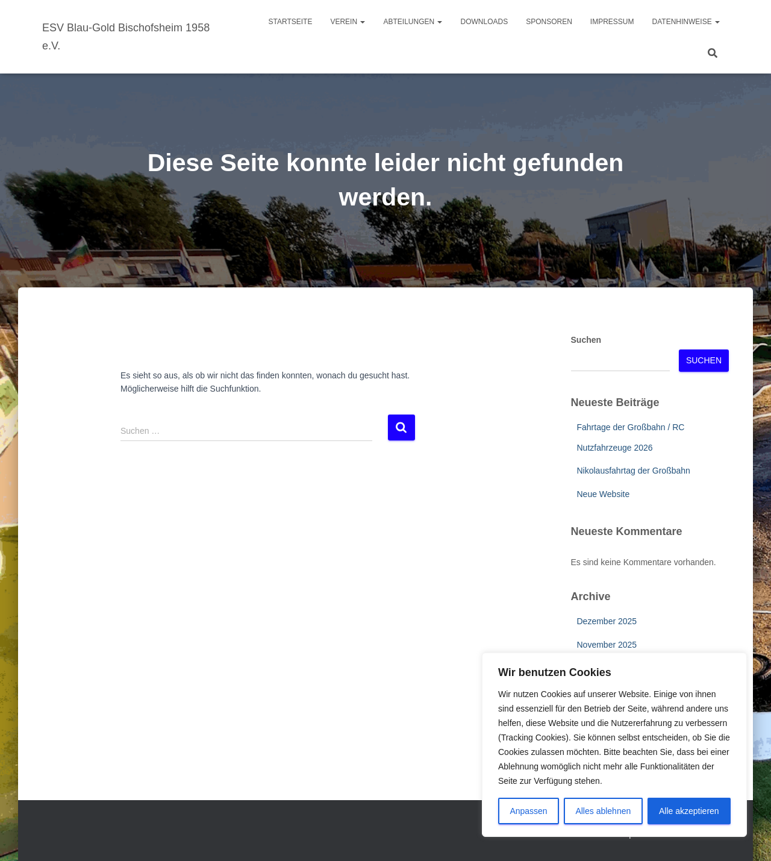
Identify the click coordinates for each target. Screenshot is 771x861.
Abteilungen (412, 21)
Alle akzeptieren (689, 811)
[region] (614, 745)
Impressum (612, 21)
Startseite (291, 21)
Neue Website (603, 494)
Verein (347, 21)
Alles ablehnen (603, 811)
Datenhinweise (686, 21)
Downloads (484, 21)
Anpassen (528, 811)
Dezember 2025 (607, 621)
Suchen (586, 340)
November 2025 (607, 645)
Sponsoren (549, 21)
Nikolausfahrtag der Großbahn (633, 470)
